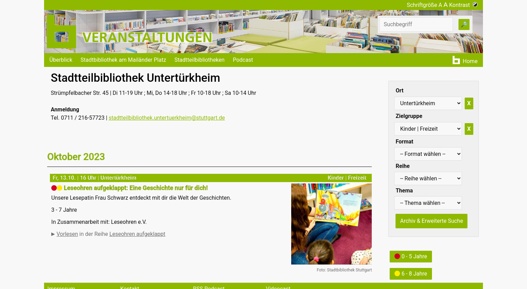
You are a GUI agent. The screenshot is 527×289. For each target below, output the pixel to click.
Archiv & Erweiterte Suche (431, 221)
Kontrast (463, 5)
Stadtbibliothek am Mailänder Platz (123, 60)
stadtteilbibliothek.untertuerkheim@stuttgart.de (167, 117)
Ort (399, 90)
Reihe (403, 166)
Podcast (243, 60)
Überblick (61, 60)
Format (404, 141)
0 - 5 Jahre (410, 256)
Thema (404, 190)
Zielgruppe (409, 116)
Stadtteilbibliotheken (200, 60)
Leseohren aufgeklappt (137, 234)
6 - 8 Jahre (410, 273)
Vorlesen (67, 234)
